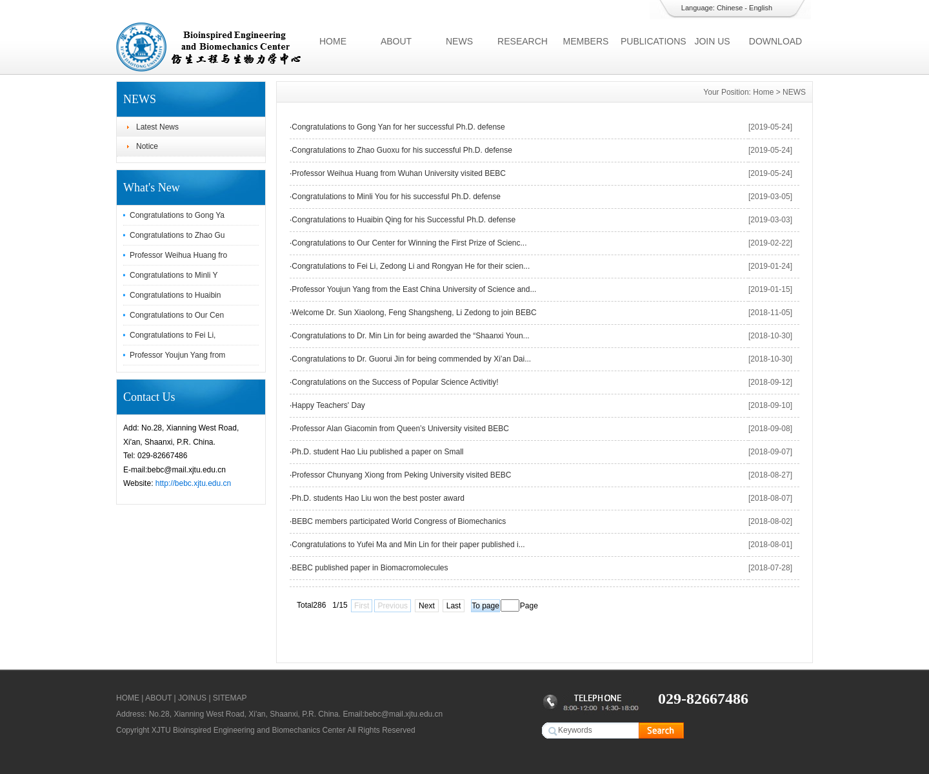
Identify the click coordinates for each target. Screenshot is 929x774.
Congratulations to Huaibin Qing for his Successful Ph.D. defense (403, 219)
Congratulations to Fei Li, (172, 335)
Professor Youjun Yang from (177, 355)
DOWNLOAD (775, 41)
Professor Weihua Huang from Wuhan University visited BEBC (399, 173)
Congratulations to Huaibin (175, 295)
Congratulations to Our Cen (177, 315)
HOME (332, 41)
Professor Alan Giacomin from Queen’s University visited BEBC (400, 428)
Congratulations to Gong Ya (177, 215)
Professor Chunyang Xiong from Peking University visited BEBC (401, 474)
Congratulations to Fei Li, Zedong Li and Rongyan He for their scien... (411, 266)
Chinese (730, 8)
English (760, 8)
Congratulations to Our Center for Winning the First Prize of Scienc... (409, 242)
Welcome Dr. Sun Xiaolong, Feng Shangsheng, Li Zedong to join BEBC (414, 312)
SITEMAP (230, 697)
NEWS (459, 41)
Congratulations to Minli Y (174, 275)
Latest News (157, 126)
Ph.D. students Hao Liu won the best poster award (378, 498)
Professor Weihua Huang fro (178, 255)
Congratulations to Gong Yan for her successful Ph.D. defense (398, 126)
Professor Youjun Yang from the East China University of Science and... (414, 289)
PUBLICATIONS (651, 41)
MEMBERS (586, 41)
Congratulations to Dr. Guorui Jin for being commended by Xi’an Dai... (411, 358)
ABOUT (396, 41)
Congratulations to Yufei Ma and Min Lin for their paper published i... (408, 544)
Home (763, 92)
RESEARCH (522, 41)
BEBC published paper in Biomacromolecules (370, 567)
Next (427, 605)
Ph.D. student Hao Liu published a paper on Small (377, 451)
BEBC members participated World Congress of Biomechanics (399, 521)
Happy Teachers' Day (328, 405)
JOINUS (192, 697)
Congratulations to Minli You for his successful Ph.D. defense (396, 196)
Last (453, 605)
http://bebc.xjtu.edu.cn (193, 483)
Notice (147, 146)
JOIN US (712, 41)
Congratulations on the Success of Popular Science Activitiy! (395, 382)
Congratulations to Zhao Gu (177, 235)
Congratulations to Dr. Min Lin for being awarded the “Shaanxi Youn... (410, 335)
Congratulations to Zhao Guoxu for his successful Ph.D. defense (402, 150)
